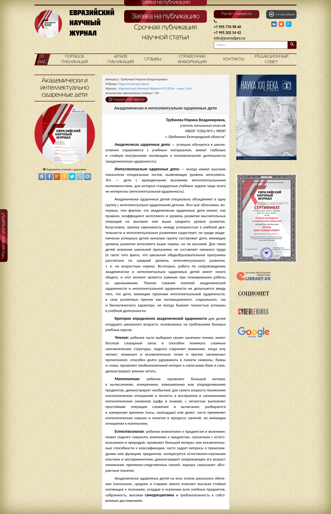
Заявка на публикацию (165, 17)
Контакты (233, 59)
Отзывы (152, 59)
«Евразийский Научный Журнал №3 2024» (155, 88)
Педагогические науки (133, 84)
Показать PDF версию (126, 99)
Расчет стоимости (236, 14)
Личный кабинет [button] (282, 14)
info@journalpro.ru (229, 38)
